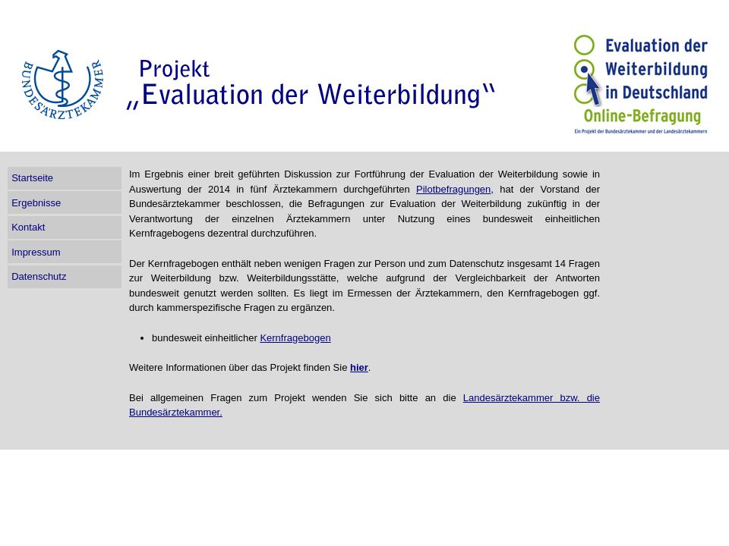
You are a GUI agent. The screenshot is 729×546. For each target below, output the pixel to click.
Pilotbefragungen (453, 189)
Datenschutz (38, 276)
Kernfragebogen (295, 338)
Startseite (32, 178)
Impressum (35, 252)
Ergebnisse (36, 203)
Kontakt (28, 227)
